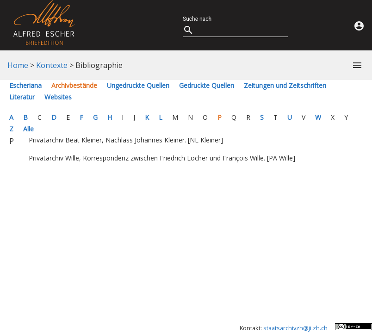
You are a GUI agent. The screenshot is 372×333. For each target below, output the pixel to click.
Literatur (22, 96)
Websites (58, 96)
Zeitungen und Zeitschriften (285, 85)
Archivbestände (74, 85)
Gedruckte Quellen (206, 85)
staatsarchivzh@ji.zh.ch (295, 328)
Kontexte (52, 65)
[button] (355, 65)
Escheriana (25, 85)
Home (17, 65)
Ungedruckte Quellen (138, 85)
